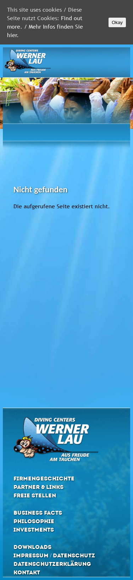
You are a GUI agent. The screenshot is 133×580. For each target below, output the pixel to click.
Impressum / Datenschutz (54, 555)
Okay (117, 22)
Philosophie (33, 521)
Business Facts (37, 512)
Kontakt (26, 572)
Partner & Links (38, 487)
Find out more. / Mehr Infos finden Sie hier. (45, 26)
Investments (33, 529)
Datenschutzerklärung (52, 564)
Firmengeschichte (43, 478)
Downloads (32, 547)
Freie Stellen (34, 495)
